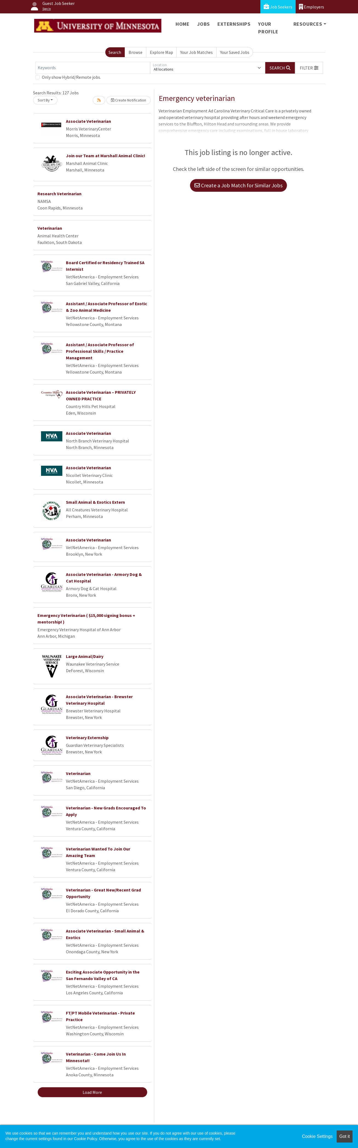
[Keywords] (92, 68)
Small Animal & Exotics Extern (95, 502)
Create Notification (128, 100)
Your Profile (268, 28)
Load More (92, 1092)
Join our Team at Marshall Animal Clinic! (105, 155)
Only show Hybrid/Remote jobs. (71, 77)
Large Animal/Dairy (84, 656)
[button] (309, 68)
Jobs (203, 24)
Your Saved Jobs (234, 52)
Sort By (44, 100)
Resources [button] (307, 24)
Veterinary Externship (87, 737)
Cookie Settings (317, 1136)
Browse (135, 52)
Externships (234, 24)
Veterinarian (49, 228)
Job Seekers (278, 6)
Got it (344, 1136)
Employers (311, 6)
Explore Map (161, 52)
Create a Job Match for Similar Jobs (238, 185)
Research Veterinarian (59, 193)
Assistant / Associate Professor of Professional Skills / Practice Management (100, 351)
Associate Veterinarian (88, 121)
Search (115, 52)
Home (183, 24)
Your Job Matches (196, 52)
